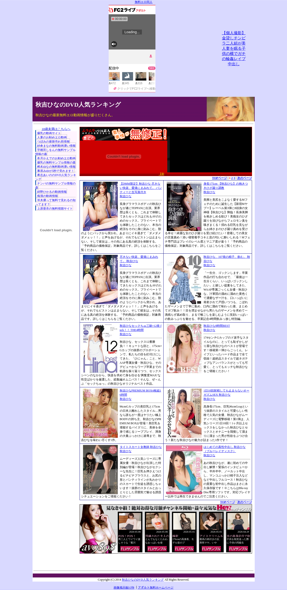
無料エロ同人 (143, 2)
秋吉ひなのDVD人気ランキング (78, 104)
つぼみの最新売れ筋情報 (53, 141)
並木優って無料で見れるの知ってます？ (55, 202)
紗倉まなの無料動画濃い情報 (56, 146)
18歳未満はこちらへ (56, 129)
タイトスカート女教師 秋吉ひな (141, 447)
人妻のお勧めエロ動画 (52, 137)
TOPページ (219, 178)
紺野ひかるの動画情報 (52, 192)
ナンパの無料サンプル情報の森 (55, 185)
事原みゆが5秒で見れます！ (55, 171)
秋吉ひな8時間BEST (216, 326)
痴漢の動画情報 (47, 196)
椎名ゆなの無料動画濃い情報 (56, 166)
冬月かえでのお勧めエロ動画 (56, 158)
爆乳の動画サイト (49, 133)
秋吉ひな (126, 196)
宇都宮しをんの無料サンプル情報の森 (55, 152)
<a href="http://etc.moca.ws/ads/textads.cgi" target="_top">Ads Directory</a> (166, 561)
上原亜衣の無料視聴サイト (55, 208)
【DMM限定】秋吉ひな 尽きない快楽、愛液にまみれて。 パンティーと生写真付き (141, 188)
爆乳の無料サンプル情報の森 (56, 162)
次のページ (244, 178)
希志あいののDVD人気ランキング (55, 177)
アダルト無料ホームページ (155, 587)
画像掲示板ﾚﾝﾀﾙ (124, 587)
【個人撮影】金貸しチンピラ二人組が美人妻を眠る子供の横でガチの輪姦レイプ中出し (234, 48)
